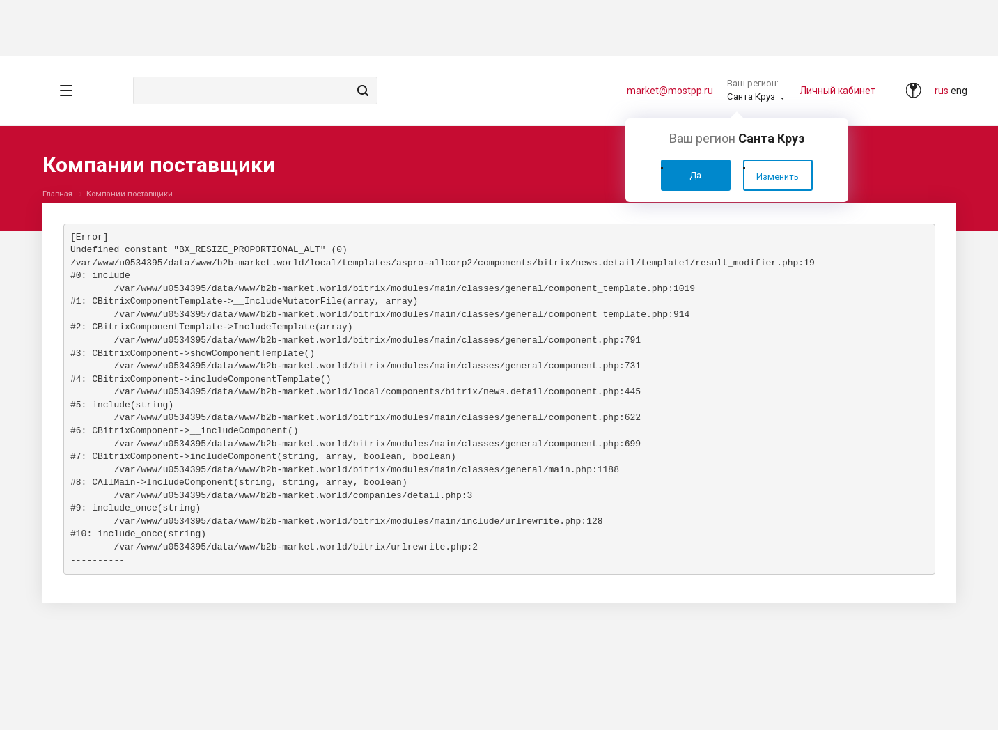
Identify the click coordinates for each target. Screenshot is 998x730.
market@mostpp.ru (670, 90)
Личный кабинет (837, 90)
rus (942, 90)
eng (959, 90)
